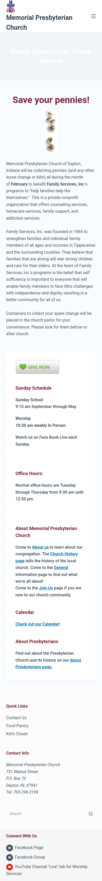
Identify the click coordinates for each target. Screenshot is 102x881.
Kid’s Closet (17, 733)
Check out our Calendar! (38, 624)
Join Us (46, 588)
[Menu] (93, 16)
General (61, 567)
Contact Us (16, 717)
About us (41, 547)
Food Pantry (17, 725)
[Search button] (90, 813)
